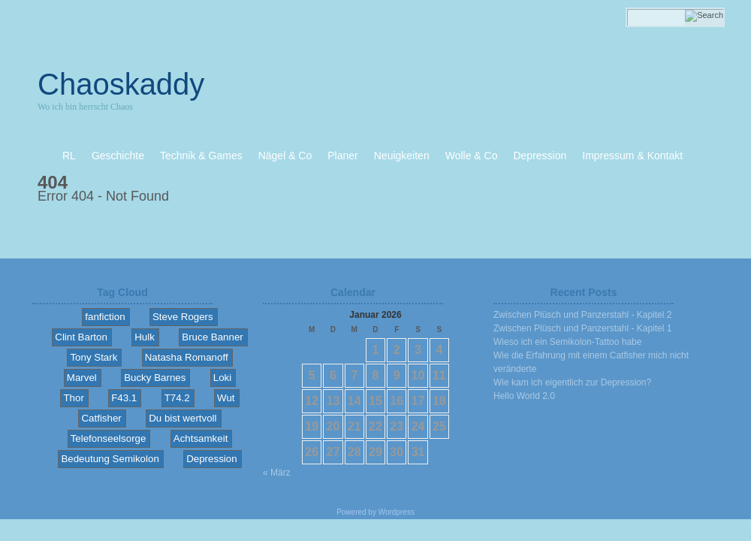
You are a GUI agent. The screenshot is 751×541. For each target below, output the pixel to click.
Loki (222, 377)
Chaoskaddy (121, 84)
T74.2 (177, 397)
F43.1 (124, 397)
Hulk (144, 337)
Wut (225, 397)
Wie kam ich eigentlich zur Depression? (572, 382)
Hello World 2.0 (524, 396)
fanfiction (105, 316)
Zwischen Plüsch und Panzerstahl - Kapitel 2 (582, 315)
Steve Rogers (182, 316)
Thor (73, 397)
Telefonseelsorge (108, 438)
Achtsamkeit (200, 438)
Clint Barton (81, 337)
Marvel (82, 377)
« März (277, 472)
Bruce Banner (212, 337)
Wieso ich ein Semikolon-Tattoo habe (567, 342)
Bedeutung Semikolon (109, 458)
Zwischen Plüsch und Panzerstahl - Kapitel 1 (582, 328)
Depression (211, 458)
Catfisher (101, 418)
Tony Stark (93, 357)
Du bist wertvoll (182, 418)
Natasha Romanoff (186, 357)
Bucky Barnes (154, 377)
